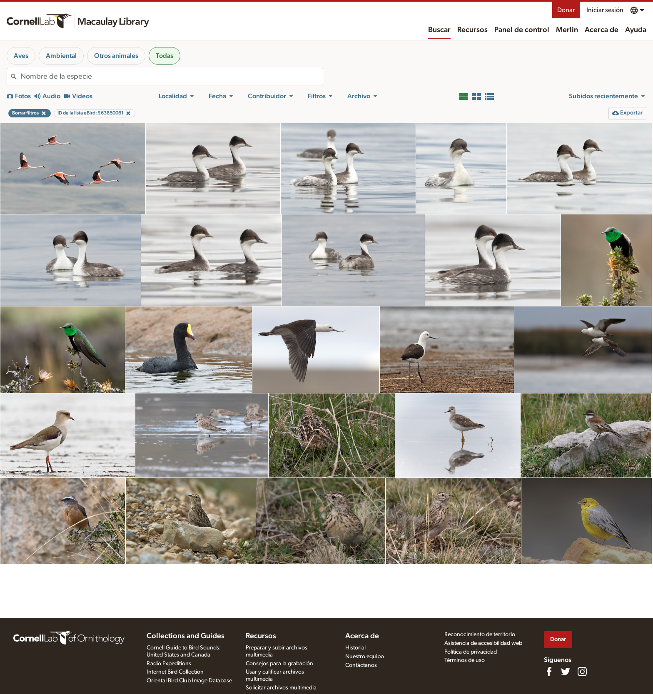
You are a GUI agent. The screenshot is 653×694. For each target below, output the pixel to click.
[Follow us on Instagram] (582, 672)
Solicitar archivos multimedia (281, 688)
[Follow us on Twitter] (566, 672)
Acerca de (601, 30)
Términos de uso (464, 660)
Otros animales (116, 55)
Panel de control (521, 30)
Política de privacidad (470, 652)
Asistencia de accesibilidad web (483, 643)
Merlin (567, 30)
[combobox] (171, 76)
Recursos (472, 30)
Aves (21, 55)
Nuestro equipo (364, 656)
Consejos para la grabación (279, 664)
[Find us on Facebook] (549, 672)
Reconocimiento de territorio (479, 634)
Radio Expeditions (169, 664)
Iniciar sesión (604, 10)
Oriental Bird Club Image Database (189, 681)
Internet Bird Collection (175, 672)
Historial (355, 648)
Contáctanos (361, 665)
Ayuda (635, 30)
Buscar (439, 30)
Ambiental (61, 55)
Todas (164, 55)
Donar (566, 10)
